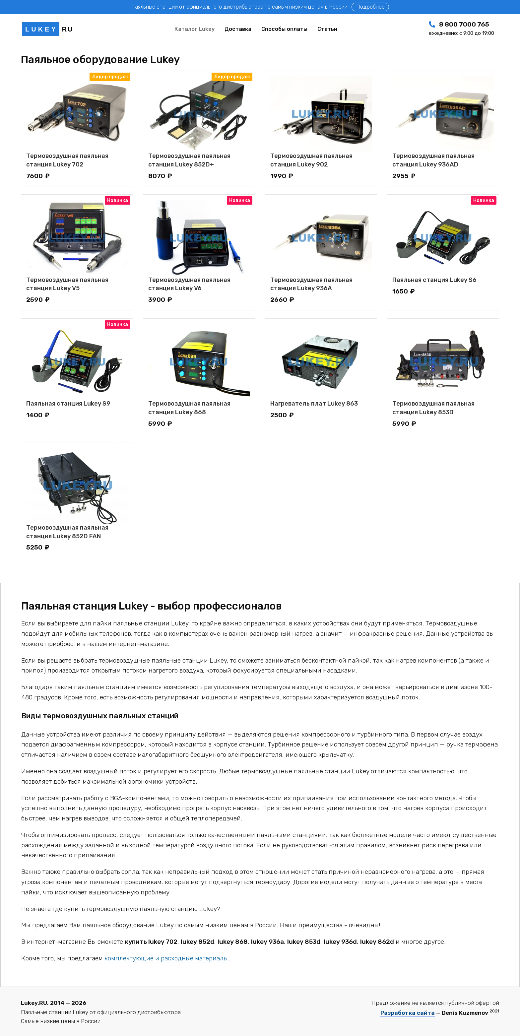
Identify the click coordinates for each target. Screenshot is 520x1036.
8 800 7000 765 (461, 28)
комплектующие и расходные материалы (166, 958)
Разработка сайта (407, 1012)
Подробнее (370, 7)
